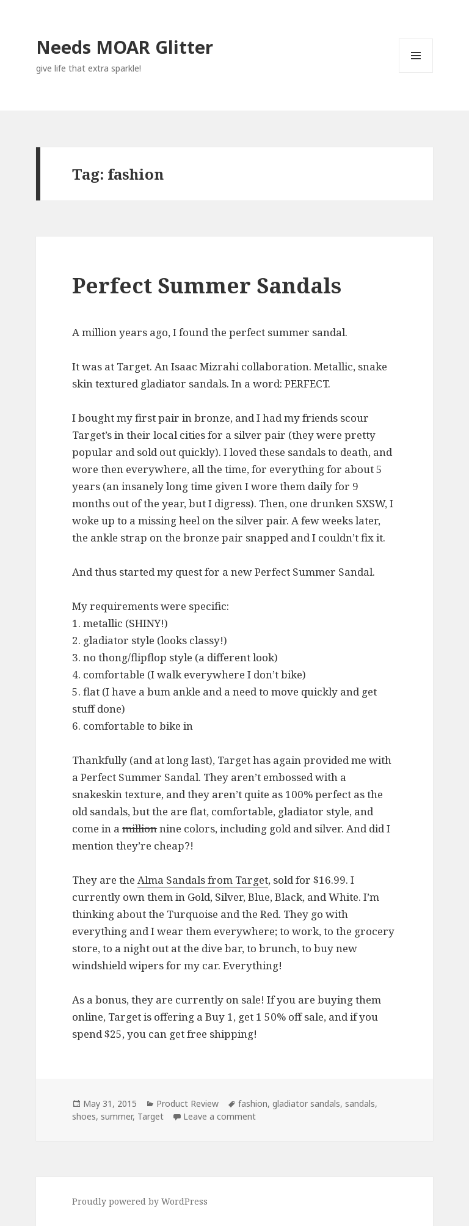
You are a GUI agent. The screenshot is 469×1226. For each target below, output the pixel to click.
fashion (252, 1103)
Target (150, 1116)
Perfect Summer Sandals (206, 285)
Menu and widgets (416, 72)
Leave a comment (219, 1116)
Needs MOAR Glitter (124, 47)
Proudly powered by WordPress (140, 1201)
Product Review (187, 1103)
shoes (84, 1116)
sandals (360, 1103)
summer (117, 1116)
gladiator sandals (306, 1103)
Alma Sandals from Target (202, 880)
